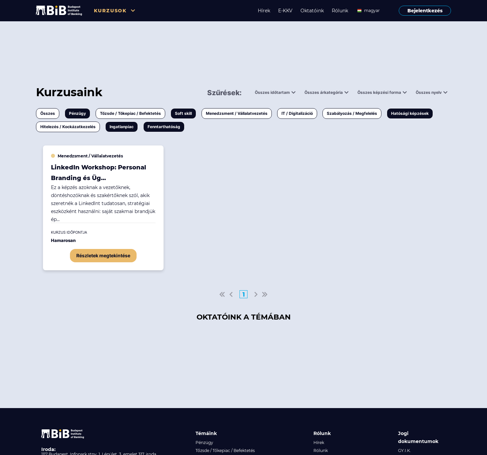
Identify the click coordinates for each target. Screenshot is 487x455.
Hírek (264, 11)
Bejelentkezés (425, 11)
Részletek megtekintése (103, 255)
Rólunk (340, 11)
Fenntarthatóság (164, 126)
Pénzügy (77, 113)
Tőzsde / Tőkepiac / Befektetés (130, 113)
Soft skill (183, 113)
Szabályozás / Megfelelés (352, 113)
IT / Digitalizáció (297, 113)
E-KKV (285, 11)
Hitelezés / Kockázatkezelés (68, 126)
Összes (47, 113)
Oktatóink (312, 11)
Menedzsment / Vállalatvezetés (236, 113)
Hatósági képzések (410, 113)
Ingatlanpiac (122, 126)
